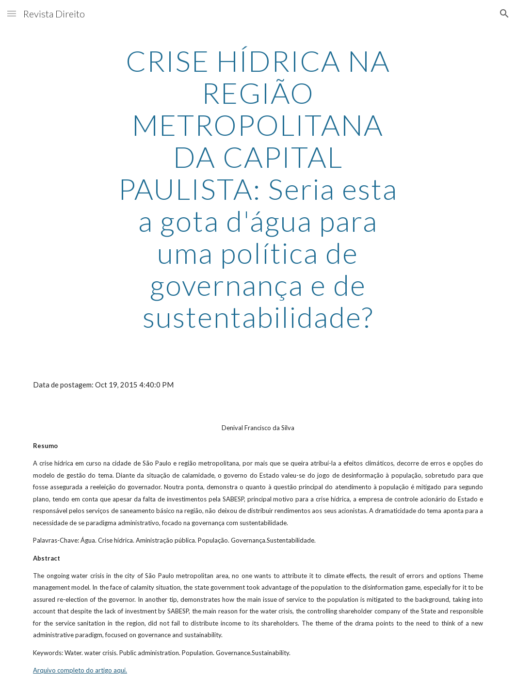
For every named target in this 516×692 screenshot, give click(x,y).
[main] (257, 189)
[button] (11, 13)
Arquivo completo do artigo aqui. (80, 670)
